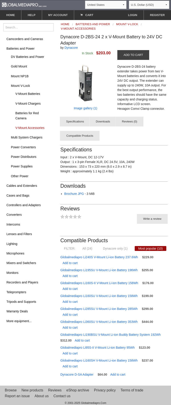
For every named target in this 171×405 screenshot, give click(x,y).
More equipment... (19, 321)
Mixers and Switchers (21, 263)
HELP (31, 15)
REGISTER (157, 15)
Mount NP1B (19, 76)
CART (86, 15)
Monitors (12, 273)
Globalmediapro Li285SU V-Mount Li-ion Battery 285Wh (99, 309)
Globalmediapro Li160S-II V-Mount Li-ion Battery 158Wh (99, 283)
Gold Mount (19, 66)
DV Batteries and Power (27, 57)
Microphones (15, 253)
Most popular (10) (150, 248)
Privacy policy (105, 390)
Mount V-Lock (20, 86)
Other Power (19, 176)
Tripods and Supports (21, 301)
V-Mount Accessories (30, 128)
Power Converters (23, 147)
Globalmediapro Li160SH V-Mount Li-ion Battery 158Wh (99, 360)
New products (32, 390)
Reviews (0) (129, 121)
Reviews (54, 390)
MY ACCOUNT (58, 15)
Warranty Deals (17, 311)
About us (42, 396)
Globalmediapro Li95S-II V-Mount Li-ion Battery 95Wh (97, 347)
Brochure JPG (74, 193)
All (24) (87, 248)
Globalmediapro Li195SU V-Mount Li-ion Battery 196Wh (99, 270)
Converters (14, 214)
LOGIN (132, 15)
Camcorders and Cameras (24, 39)
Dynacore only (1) (115, 248)
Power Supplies (22, 166)
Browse (11, 390)
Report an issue (17, 396)
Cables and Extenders (21, 185)
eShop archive (77, 390)
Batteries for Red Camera (27, 115)
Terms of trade (131, 390)
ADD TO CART (133, 55)
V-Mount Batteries (27, 94)
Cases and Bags (17, 195)
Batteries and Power (20, 48)
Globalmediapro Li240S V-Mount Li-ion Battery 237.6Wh (99, 257)
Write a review (152, 218)
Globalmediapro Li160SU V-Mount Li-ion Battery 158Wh (99, 296)
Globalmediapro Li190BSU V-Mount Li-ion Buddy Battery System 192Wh (110, 334)
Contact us (61, 396)
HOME (10, 15)
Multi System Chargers (27, 137)
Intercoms (13, 224)
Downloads (103, 121)
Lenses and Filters (19, 234)
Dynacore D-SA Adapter (77, 374)
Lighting (11, 244)
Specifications (75, 121)
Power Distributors (23, 157)
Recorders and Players (22, 282)
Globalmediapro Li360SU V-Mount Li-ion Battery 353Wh (99, 322)
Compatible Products (79, 135)
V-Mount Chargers (28, 103)
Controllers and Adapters (23, 205)
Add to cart (70, 263)
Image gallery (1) (85, 108)
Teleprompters (16, 292)
